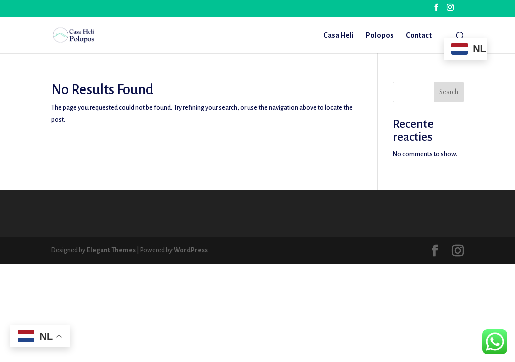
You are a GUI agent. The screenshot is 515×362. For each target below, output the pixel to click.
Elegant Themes (111, 250)
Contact (419, 35)
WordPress (191, 250)
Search (448, 92)
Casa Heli (338, 35)
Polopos (380, 35)
